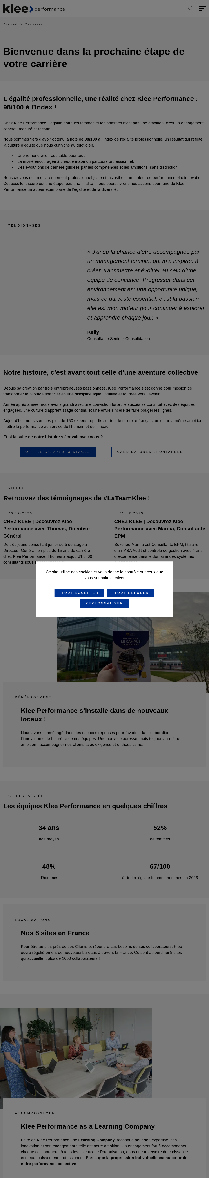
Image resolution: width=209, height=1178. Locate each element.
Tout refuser (131, 593)
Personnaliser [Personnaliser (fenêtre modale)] (104, 603)
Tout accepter (79, 593)
